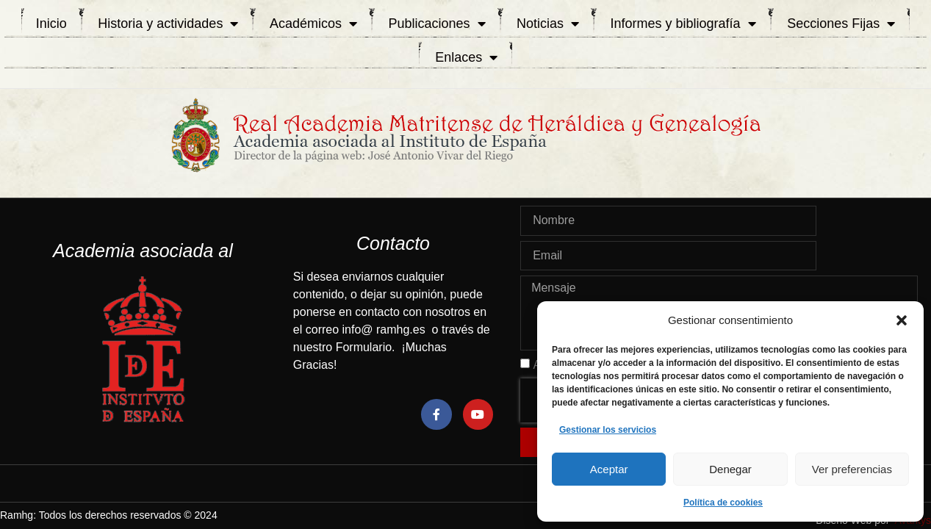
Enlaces (466, 57)
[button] (901, 320)
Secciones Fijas (841, 23)
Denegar (730, 469)
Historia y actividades (168, 23)
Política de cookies (723, 502)
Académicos (313, 23)
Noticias (548, 23)
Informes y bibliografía (683, 23)
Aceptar (609, 469)
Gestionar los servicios (607, 430)
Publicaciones (436, 23)
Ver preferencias (852, 469)
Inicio (51, 23)
